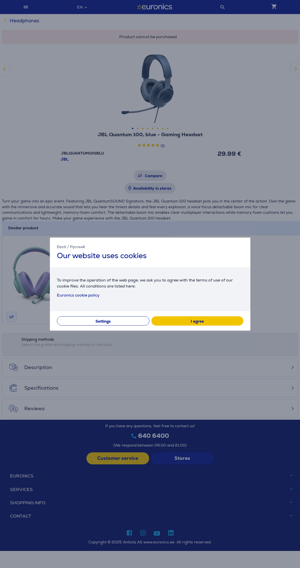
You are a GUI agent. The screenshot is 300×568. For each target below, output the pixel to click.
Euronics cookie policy (78, 295)
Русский (77, 246)
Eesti (61, 246)
